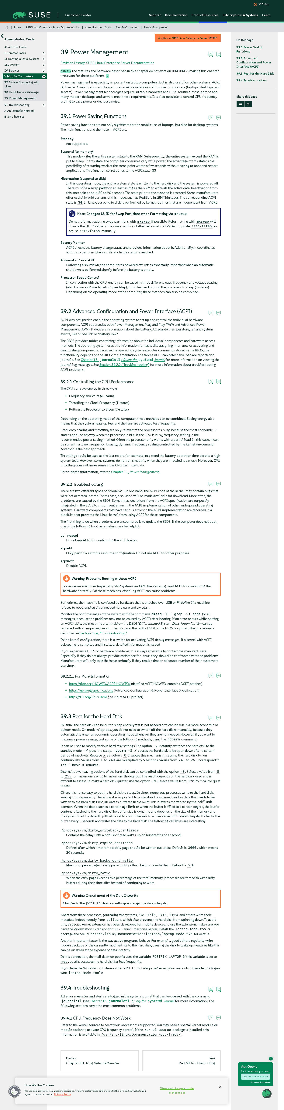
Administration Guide (98, 27)
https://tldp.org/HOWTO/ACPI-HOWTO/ (99, 684)
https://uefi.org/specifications (91, 690)
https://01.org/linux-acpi (88, 697)
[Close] (220, 1087)
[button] (15, 1091)
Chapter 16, (123, 359)
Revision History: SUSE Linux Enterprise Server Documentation (107, 63)
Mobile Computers (127, 27)
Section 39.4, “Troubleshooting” (103, 633)
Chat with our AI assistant (255, 1076)
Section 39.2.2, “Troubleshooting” (124, 364)
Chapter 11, (135, 472)
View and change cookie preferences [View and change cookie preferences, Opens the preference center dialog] (177, 1090)
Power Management (156, 27)
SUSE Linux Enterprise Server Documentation (53, 27)
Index (17, 27)
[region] (121, 1091)
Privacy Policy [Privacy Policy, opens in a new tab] (62, 1094)
